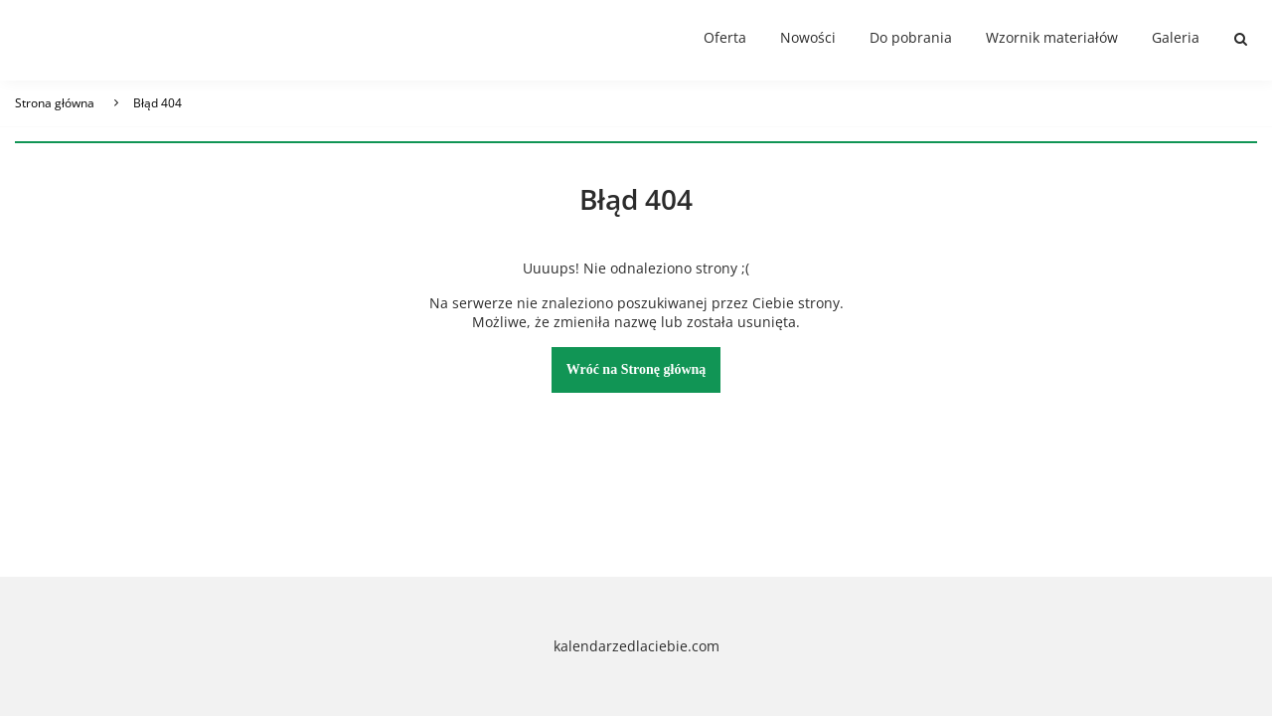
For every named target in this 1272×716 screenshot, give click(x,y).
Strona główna (54, 102)
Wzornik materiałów (1052, 37)
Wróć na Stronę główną (636, 369)
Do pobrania (911, 37)
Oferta (725, 37)
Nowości (808, 37)
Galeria (1175, 37)
